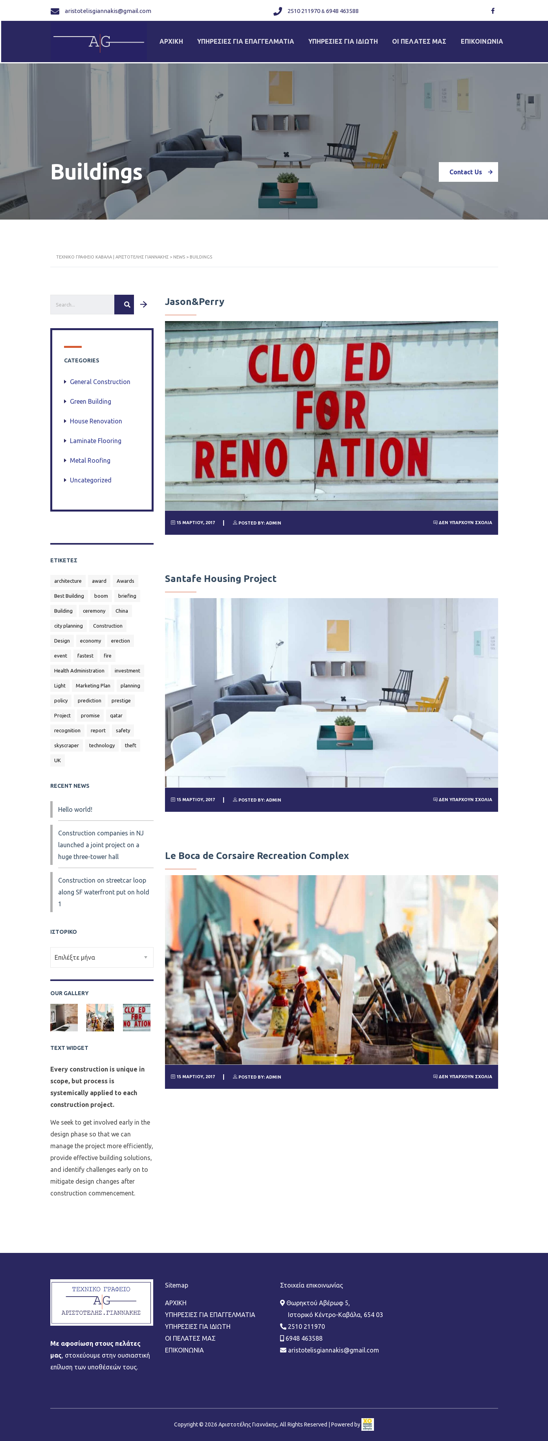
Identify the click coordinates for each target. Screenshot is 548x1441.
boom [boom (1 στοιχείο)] (101, 591)
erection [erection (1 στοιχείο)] (120, 636)
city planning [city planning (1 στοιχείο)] (68, 621)
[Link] (492, 10)
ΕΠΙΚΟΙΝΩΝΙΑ (488, 39)
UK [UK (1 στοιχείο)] (57, 756)
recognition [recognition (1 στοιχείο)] (67, 726)
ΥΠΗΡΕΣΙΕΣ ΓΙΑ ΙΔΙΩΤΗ (347, 39)
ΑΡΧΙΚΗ (172, 39)
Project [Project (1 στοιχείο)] (62, 711)
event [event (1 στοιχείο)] (60, 651)
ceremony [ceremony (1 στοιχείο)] (94, 606)
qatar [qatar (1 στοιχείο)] (116, 711)
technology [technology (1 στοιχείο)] (102, 741)
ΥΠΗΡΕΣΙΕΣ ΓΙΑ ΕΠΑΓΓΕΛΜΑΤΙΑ (248, 39)
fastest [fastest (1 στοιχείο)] (85, 651)
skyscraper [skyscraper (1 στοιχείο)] (66, 741)
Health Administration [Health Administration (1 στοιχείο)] (79, 666)
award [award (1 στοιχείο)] (99, 576)
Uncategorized (91, 475)
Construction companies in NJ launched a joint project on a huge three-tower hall (101, 840)
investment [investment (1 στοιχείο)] (127, 666)
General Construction (100, 377)
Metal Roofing (90, 456)
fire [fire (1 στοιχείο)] (108, 651)
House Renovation (96, 416)
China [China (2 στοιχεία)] (121, 606)
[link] (367, 1378)
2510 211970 (303, 9)
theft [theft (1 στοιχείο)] (130, 741)
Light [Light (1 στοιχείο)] (60, 681)
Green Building (90, 397)
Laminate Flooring (95, 436)
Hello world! (75, 805)
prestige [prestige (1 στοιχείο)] (121, 696)
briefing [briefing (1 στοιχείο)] (127, 591)
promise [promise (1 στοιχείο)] (90, 711)
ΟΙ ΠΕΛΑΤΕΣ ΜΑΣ (425, 39)
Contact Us (473, 167)
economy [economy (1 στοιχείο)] (90, 636)
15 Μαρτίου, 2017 (193, 518)
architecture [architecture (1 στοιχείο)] (68, 576)
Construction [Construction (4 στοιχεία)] (108, 621)
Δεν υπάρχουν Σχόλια (462, 518)
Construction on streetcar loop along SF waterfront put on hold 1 (103, 887)
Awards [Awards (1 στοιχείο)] (125, 576)
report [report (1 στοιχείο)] (98, 726)
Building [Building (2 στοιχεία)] (63, 606)
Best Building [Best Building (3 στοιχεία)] (69, 591)
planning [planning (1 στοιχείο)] (130, 681)
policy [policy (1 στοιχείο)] (61, 696)
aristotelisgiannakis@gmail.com (107, 9)
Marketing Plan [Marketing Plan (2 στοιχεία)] (93, 681)
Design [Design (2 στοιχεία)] (62, 636)
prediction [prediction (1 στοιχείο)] (89, 696)
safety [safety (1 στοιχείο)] (123, 726)
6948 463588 (341, 9)
